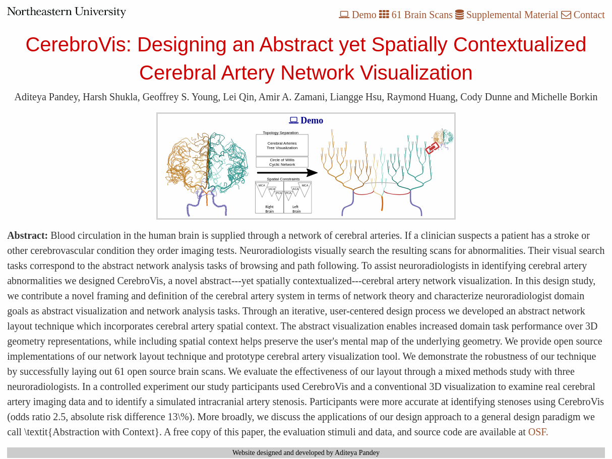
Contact (583, 14)
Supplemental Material (507, 14)
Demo (358, 14)
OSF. (538, 431)
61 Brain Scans (416, 14)
